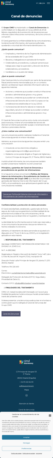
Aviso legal (39, 453)
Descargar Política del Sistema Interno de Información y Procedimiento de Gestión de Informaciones (25, 195)
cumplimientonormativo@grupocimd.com (28, 273)
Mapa (26, 390)
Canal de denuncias (26, 410)
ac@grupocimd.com (26, 386)
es (41, 3)
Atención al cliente (26, 404)
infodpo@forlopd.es (23, 283)
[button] (50, 415)
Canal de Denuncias (11, 314)
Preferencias (26, 448)
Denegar (26, 443)
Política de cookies (16, 453)
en (44, 3)
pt (37, 3)
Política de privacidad (29, 453)
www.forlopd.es (38, 283)
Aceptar (26, 437)
